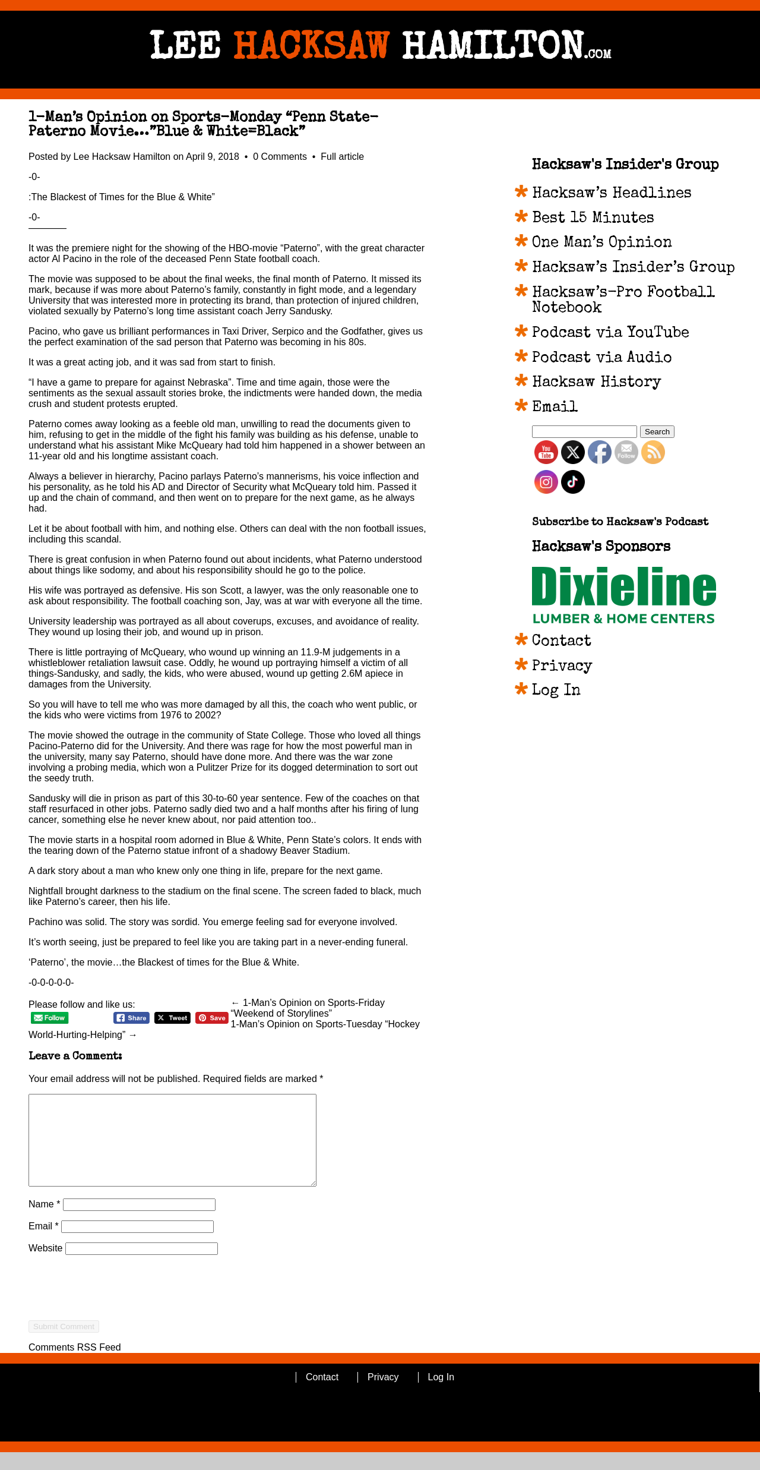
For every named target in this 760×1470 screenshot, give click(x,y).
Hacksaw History (596, 383)
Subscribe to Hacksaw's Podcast (620, 523)
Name (44, 1222)
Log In (556, 691)
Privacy (562, 667)
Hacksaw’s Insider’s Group (633, 268)
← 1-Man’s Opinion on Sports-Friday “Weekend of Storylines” (308, 1008)
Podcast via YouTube (610, 334)
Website (45, 1266)
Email (43, 1244)
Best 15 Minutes (593, 219)
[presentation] (118, 1326)
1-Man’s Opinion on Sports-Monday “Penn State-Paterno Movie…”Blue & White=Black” (203, 125)
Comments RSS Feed (74, 1365)
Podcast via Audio (602, 359)
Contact (561, 642)
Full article (342, 157)
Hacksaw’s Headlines (612, 194)
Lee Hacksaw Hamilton (122, 157)
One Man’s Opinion (602, 243)
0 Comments (281, 157)
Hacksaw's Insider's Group (625, 166)
